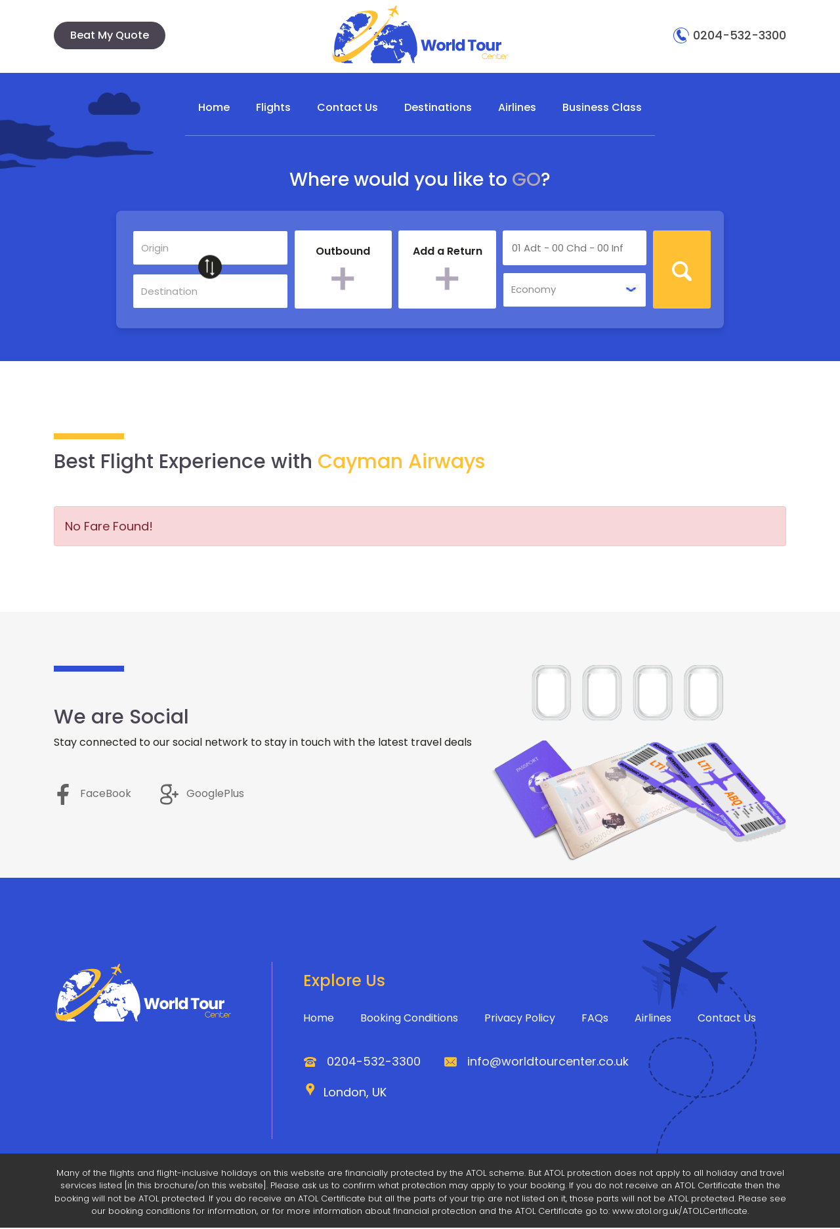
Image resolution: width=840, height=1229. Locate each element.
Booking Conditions (409, 1019)
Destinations (438, 106)
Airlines (517, 106)
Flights (273, 106)
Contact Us (347, 106)
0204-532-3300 (729, 35)
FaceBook (92, 795)
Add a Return (447, 253)
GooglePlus (202, 795)
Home (214, 106)
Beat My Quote (109, 35)
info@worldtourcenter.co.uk (548, 1062)
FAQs (594, 1019)
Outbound (343, 253)
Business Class (602, 106)
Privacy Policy (519, 1019)
